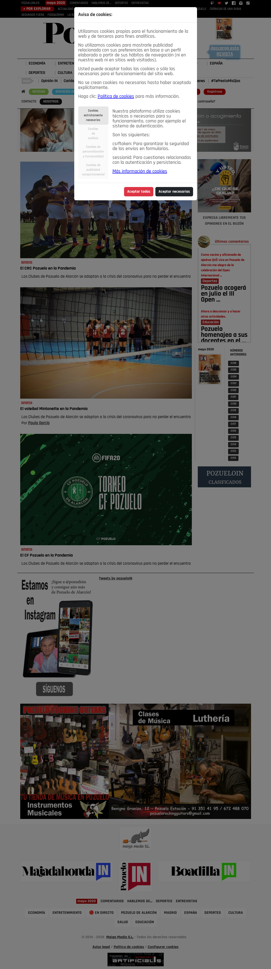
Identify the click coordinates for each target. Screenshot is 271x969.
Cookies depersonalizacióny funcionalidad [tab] (93, 151)
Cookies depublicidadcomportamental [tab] (93, 170)
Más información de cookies (139, 171)
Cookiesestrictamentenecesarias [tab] (93, 115)
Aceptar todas (138, 192)
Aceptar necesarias (174, 192)
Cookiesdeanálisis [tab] (93, 133)
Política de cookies (116, 96)
